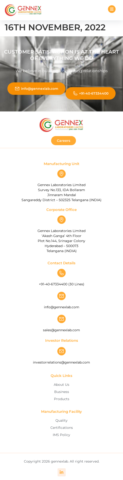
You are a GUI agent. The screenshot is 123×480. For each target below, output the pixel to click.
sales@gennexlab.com (61, 330)
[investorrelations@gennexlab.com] (61, 351)
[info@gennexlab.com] (61, 296)
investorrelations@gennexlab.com (61, 362)
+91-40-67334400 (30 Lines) (61, 284)
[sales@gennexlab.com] (61, 319)
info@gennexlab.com (61, 307)
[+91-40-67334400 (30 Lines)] (61, 273)
